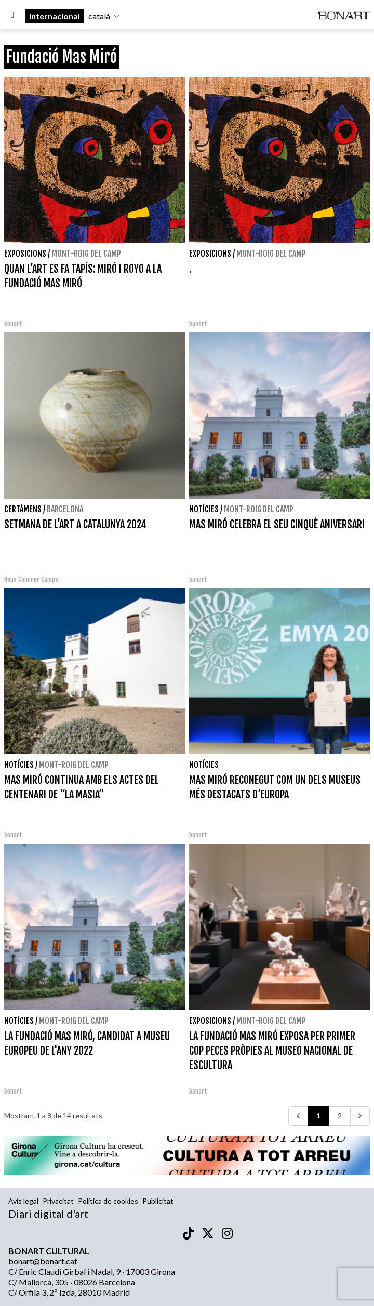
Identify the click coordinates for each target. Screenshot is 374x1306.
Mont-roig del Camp (86, 253)
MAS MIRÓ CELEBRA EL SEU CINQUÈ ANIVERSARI (277, 524)
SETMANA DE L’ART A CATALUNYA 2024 (75, 524)
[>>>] (360, 1116)
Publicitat (157, 1200)
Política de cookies (108, 1200)
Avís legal (23, 1200)
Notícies (204, 509)
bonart (13, 324)
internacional (54, 16)
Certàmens (23, 509)
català (104, 16)
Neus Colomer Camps (31, 579)
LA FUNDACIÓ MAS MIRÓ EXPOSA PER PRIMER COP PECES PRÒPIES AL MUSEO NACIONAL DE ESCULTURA (272, 1051)
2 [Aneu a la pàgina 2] (340, 1115)
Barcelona (65, 509)
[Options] (12, 16)
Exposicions (25, 253)
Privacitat (58, 1200)
